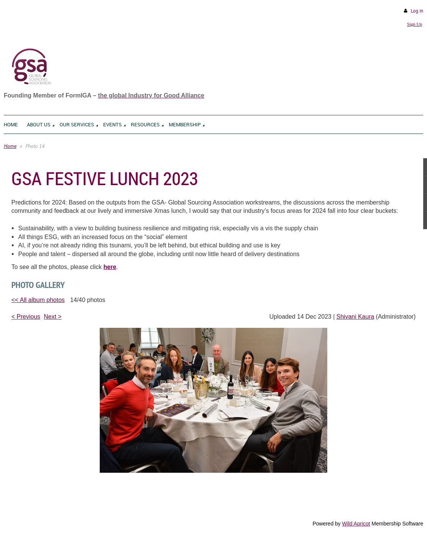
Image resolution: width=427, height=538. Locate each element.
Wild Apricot (356, 524)
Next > (53, 316)
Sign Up (414, 24)
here (110, 267)
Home (10, 146)
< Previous (25, 316)
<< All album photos (38, 300)
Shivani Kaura (355, 316)
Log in (417, 11)
